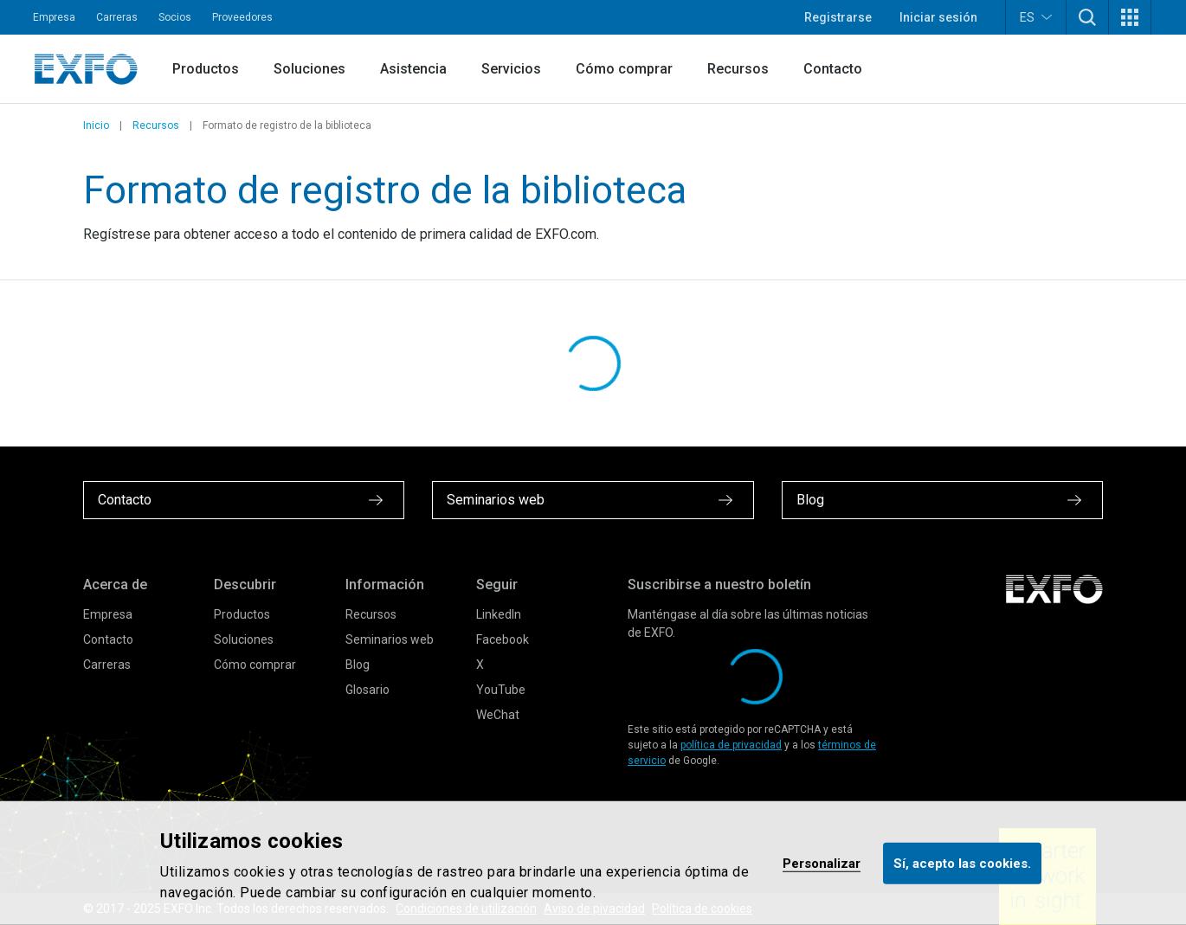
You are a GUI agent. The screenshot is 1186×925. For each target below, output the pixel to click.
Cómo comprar (624, 69)
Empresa (54, 17)
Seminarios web (389, 639)
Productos (205, 69)
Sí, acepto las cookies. (962, 862)
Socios (174, 17)
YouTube (500, 690)
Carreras (117, 17)
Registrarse (838, 17)
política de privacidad (731, 745)
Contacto (832, 69)
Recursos (738, 69)
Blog (357, 664)
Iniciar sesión (938, 17)
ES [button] (1036, 17)
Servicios (511, 69)
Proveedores (242, 17)
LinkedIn (498, 614)
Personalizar (821, 862)
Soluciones (309, 69)
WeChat (497, 715)
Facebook (502, 639)
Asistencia (413, 69)
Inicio (96, 125)
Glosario (367, 690)
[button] (1087, 17)
